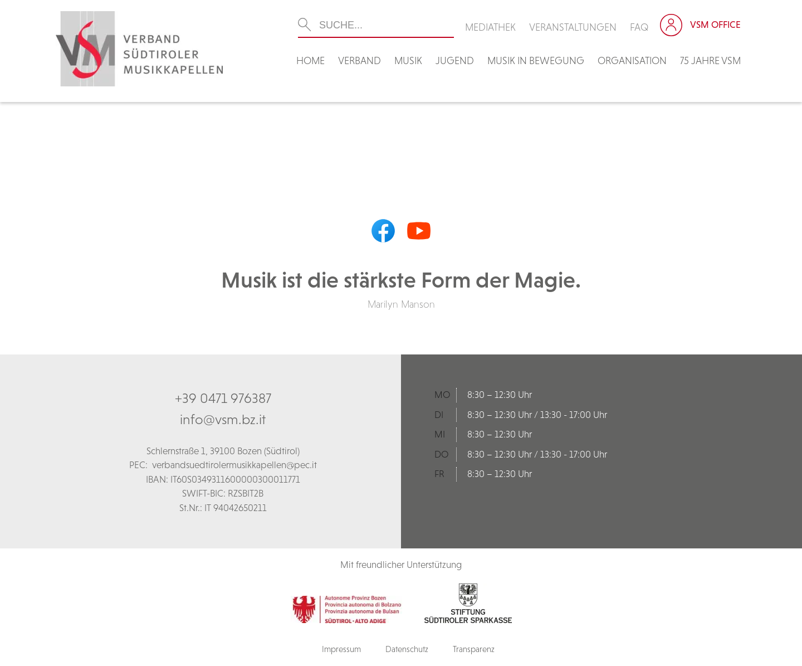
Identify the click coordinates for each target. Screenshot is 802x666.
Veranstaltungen (573, 27)
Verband (359, 60)
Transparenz (474, 649)
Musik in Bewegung (535, 60)
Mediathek (490, 27)
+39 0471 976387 (223, 398)
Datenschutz (406, 649)
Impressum (341, 649)
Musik (408, 60)
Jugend (455, 60)
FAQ (639, 27)
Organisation (632, 60)
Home (310, 60)
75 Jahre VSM (710, 60)
